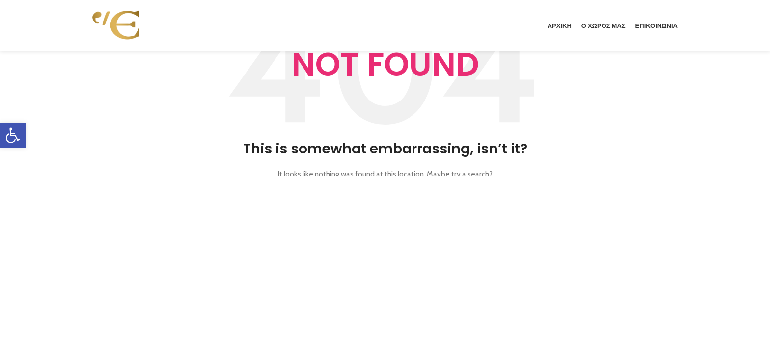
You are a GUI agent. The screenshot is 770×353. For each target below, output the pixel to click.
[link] (13, 135)
